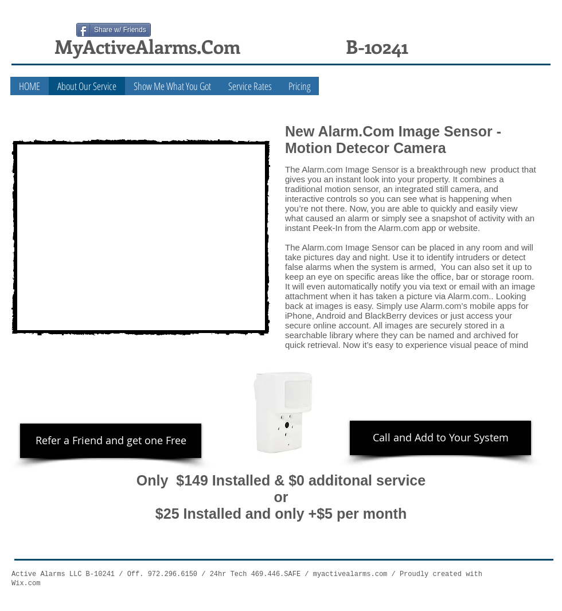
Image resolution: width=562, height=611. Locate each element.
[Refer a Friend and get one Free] (110, 441)
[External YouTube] (141, 237)
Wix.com (25, 583)
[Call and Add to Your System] (440, 438)
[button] (172, 86)
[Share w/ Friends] (113, 30)
